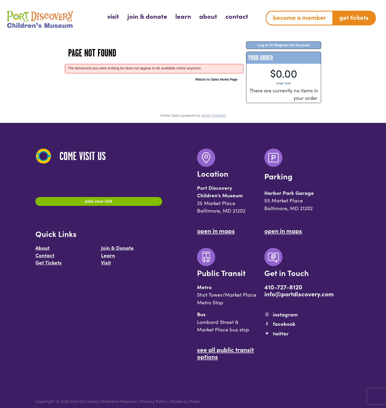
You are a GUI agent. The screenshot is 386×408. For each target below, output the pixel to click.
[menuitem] (113, 16)
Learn (108, 257)
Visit (106, 264)
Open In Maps (216, 230)
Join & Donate (117, 250)
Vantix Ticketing (213, 116)
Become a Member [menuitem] (299, 17)
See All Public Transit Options (225, 353)
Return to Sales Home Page (216, 79)
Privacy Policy (153, 401)
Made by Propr (185, 401)
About (42, 250)
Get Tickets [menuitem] (354, 17)
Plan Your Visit (99, 202)
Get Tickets (48, 264)
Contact (44, 257)
